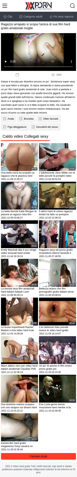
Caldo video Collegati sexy (25, 136)
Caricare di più (38, 456)
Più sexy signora (62, 16)
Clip (8, 16)
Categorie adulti (30, 16)
